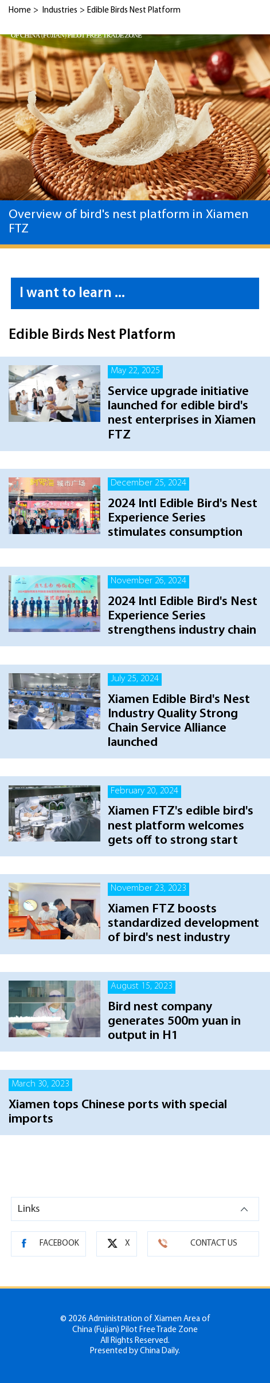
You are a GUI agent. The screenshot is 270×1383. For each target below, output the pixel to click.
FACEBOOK (59, 1243)
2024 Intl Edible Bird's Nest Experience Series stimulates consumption (182, 518)
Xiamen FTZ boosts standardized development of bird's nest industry (183, 924)
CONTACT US (213, 1243)
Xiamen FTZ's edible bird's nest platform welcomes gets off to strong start (180, 826)
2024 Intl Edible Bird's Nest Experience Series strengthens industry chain (182, 616)
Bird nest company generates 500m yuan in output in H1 (174, 1021)
